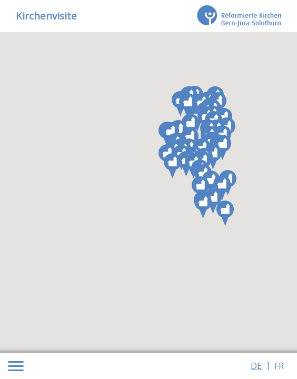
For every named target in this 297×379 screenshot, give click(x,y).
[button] (213, 201)
